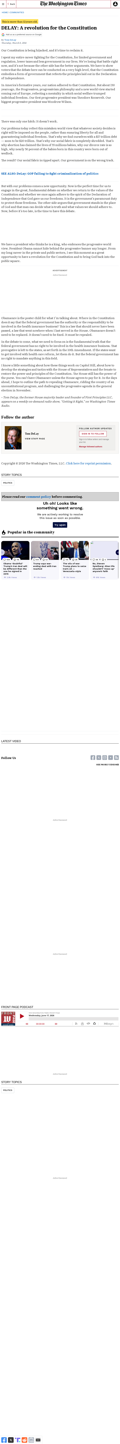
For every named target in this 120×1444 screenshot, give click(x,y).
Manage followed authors (90, 447)
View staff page (35, 439)
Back (12, 3)
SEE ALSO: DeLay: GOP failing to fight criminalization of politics (49, 173)
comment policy (38, 497)
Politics (7, 483)
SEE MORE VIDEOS (107, 764)
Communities (17, 12)
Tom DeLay (10, 39)
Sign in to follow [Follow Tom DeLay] (93, 434)
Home (5, 12)
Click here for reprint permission (88, 463)
